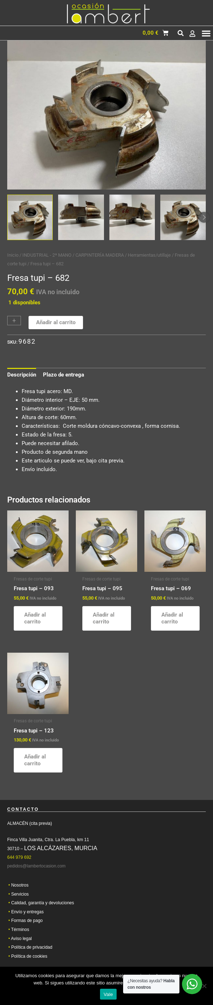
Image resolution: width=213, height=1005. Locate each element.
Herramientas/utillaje (149, 255)
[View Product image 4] (183, 217)
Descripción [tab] (21, 374)
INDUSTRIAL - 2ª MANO (46, 255)
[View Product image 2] (81, 217)
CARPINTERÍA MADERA (99, 255)
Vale (108, 994)
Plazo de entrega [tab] (63, 374)
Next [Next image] (204, 217)
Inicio (12, 255)
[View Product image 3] (132, 217)
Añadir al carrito (55, 322)
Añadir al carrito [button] (35, 618)
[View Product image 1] (30, 217)
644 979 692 (19, 859)
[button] (180, 33)
